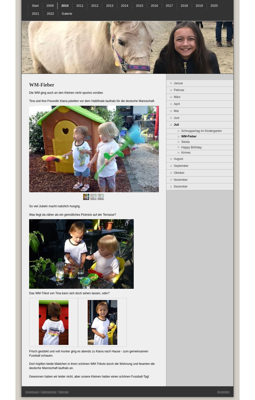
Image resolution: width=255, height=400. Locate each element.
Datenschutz (48, 391)
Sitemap (64, 391)
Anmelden (223, 391)
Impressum (32, 391)
